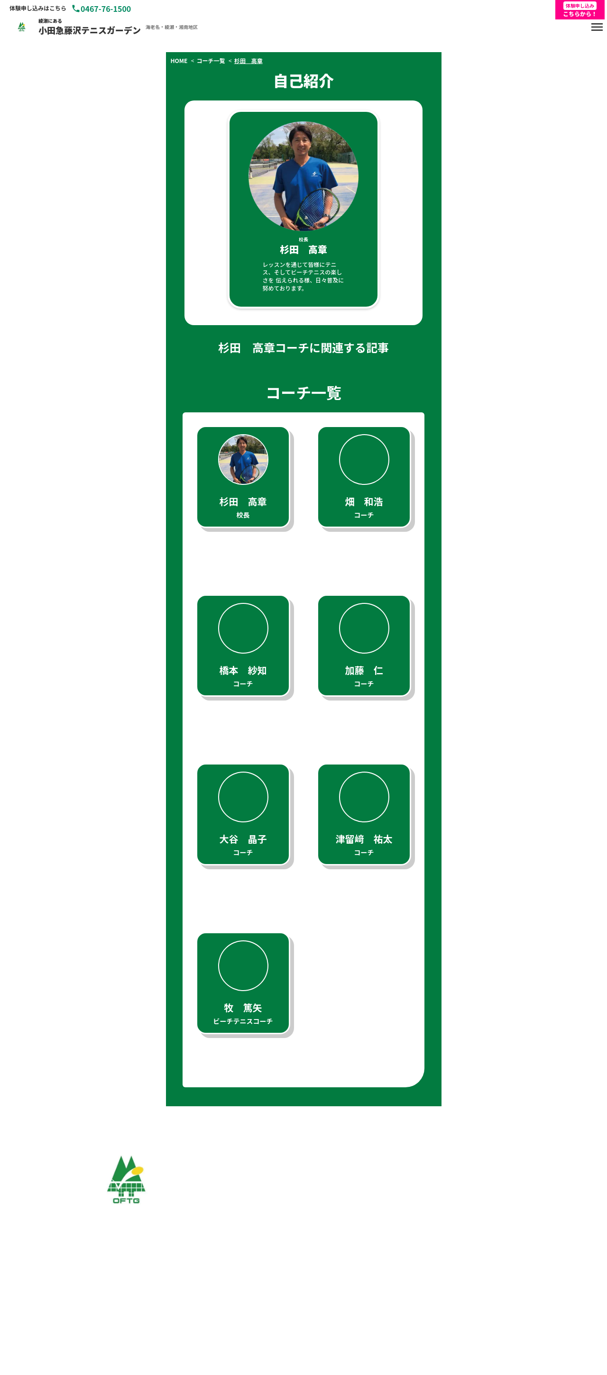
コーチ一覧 (212, 60)
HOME (180, 60)
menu (597, 27)
